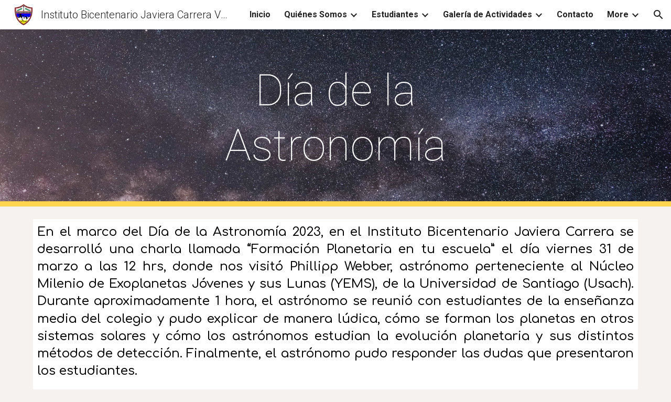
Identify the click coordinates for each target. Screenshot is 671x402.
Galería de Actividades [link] (487, 14)
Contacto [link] (575, 14)
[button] (658, 14)
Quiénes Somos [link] (315, 14)
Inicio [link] (260, 14)
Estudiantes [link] (395, 14)
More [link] (618, 14)
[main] (335, 118)
